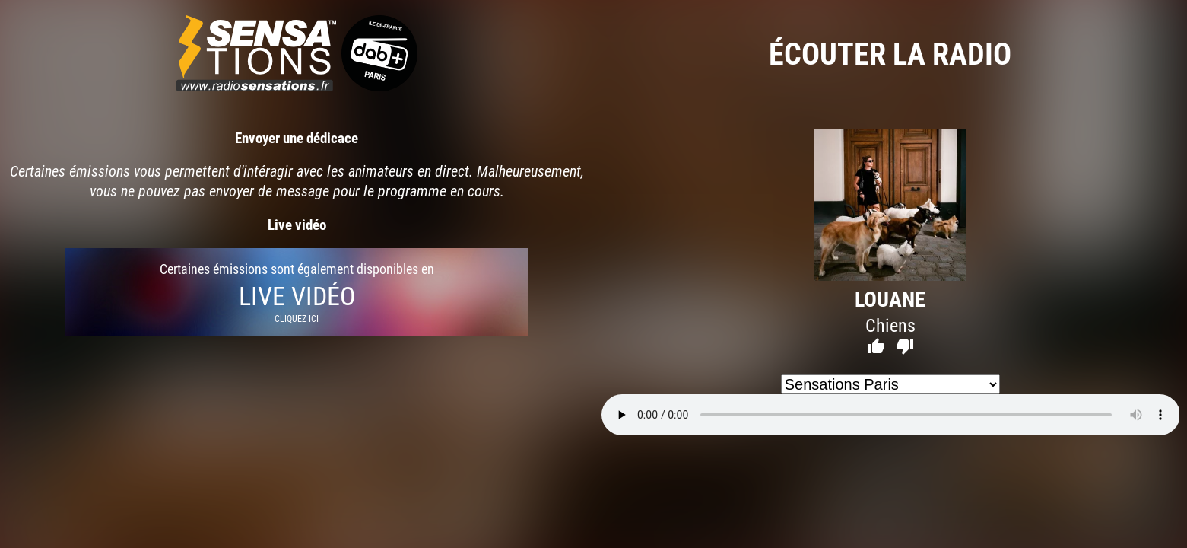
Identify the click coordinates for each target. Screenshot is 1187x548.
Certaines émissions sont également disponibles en (296, 292)
